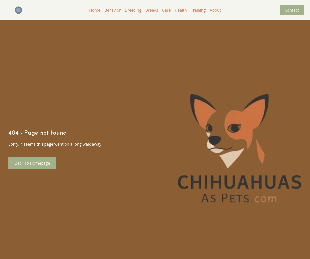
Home (94, 10)
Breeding (133, 10)
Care (166, 10)
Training (198, 10)
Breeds (151, 10)
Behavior (112, 10)
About (215, 10)
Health (181, 10)
